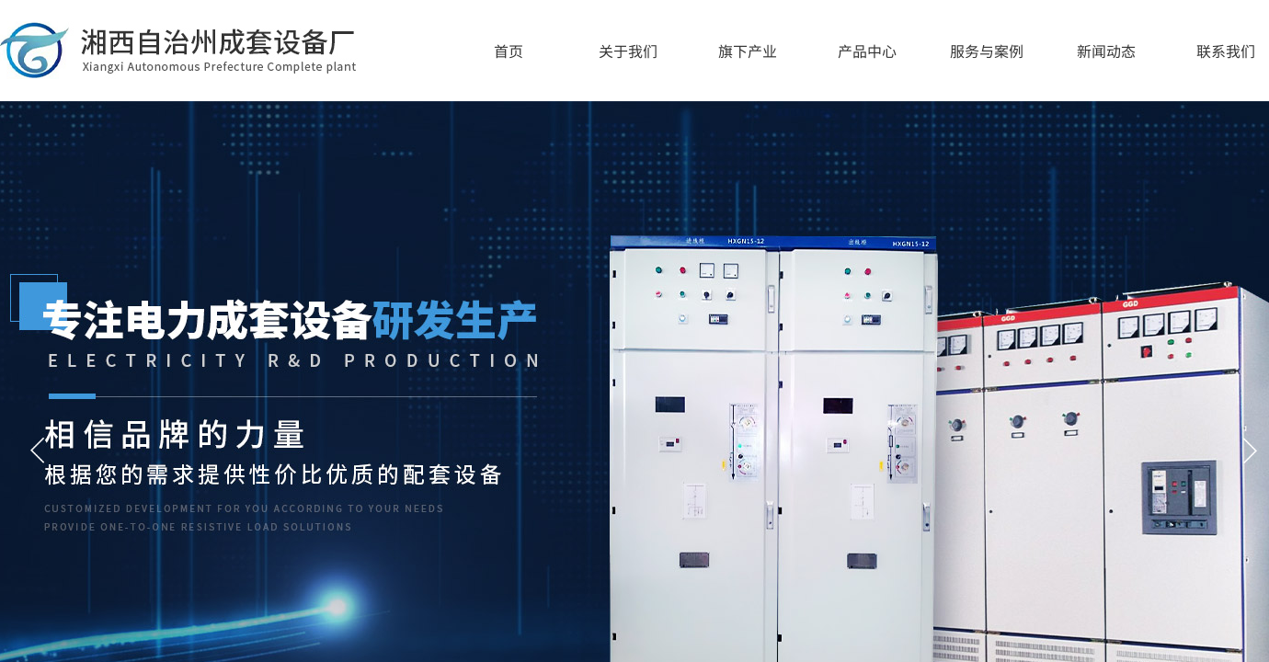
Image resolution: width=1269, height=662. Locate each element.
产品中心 (867, 51)
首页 (508, 51)
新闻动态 (1106, 51)
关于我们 (628, 51)
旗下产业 (747, 51)
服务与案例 (986, 51)
